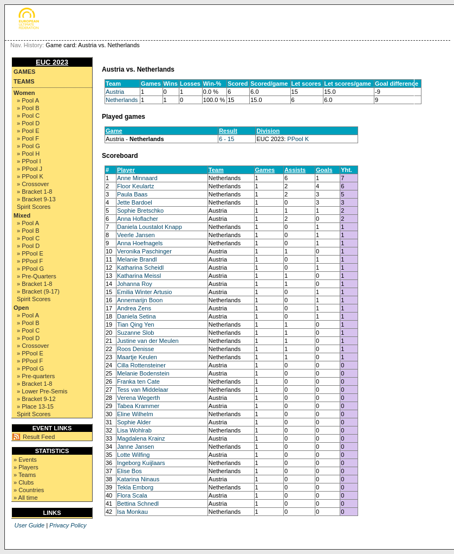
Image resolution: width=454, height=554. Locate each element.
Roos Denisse (135, 349)
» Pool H (28, 153)
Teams (24, 81)
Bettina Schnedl (138, 503)
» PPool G (30, 268)
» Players (26, 467)
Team (216, 170)
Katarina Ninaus (138, 479)
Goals (324, 170)
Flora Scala (132, 495)
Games (24, 71)
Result (228, 131)
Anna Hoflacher (137, 218)
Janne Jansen (135, 446)
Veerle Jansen (136, 235)
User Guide (29, 525)
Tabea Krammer (138, 406)
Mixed (22, 215)
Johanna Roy (134, 284)
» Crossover (33, 184)
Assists (295, 170)
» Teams (25, 475)
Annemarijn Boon (140, 300)
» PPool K (30, 176)
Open (21, 307)
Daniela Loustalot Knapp (149, 227)
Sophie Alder (134, 422)
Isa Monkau (132, 511)
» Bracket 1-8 (34, 191)
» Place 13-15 (35, 406)
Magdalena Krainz (141, 438)
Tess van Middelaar (142, 389)
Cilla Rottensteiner (141, 365)
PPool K (298, 139)
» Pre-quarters (36, 376)
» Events (25, 459)
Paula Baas (132, 194)
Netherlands (122, 100)
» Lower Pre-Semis (42, 391)
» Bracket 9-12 (36, 399)
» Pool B (28, 108)
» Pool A (28, 100)
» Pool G (28, 146)
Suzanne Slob (135, 332)
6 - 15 (226, 139)
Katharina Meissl (139, 275)
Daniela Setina (136, 316)
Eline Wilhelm (135, 414)
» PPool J (29, 168)
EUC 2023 (52, 62)
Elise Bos (129, 471)
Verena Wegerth (138, 397)
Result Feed (39, 437)
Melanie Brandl (137, 259)
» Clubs (24, 482)
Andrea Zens (134, 308)
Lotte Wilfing (133, 454)
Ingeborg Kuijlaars (141, 463)
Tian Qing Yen (135, 324)
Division (268, 131)
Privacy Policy (67, 525)
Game (114, 131)
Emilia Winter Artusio (144, 292)
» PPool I (29, 161)
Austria (115, 91)
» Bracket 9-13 (36, 199)
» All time (26, 497)
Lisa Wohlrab (134, 430)
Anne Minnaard (137, 178)
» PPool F (30, 261)
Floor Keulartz (135, 186)
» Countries (29, 490)
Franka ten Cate (138, 381)
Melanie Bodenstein (143, 373)
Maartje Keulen (137, 357)
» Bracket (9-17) (38, 291)
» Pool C (28, 115)
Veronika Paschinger (144, 251)
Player (126, 170)
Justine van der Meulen (148, 341)
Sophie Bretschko (140, 210)
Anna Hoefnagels (140, 243)
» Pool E (28, 131)
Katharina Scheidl (140, 267)
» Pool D (28, 123)
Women (24, 93)
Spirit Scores (33, 206)
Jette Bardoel (134, 202)
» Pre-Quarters (36, 276)
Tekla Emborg (135, 487)
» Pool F (28, 138)
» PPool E (30, 253)
